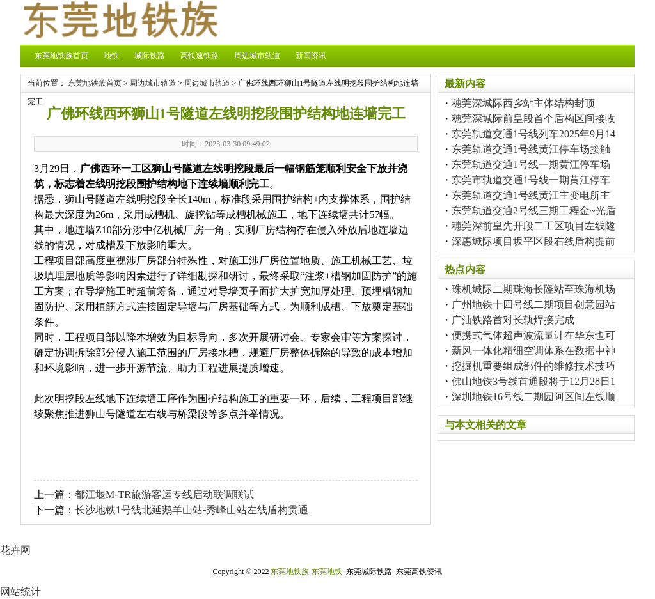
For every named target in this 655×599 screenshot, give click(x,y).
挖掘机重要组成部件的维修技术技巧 (533, 366)
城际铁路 (149, 55)
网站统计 (20, 591)
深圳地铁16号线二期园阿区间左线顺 (533, 396)
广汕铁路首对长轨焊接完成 (513, 320)
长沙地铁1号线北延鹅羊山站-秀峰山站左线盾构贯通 (191, 509)
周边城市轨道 (257, 55)
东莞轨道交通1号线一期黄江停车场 (531, 164)
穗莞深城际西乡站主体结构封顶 (523, 103)
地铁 (111, 55)
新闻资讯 (311, 55)
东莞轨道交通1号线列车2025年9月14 (533, 133)
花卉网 (15, 550)
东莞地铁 (327, 571)
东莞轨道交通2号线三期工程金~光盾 (534, 210)
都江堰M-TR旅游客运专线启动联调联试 (164, 494)
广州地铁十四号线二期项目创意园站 (533, 304)
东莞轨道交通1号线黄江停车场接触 (531, 149)
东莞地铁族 (290, 571)
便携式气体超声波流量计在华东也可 (533, 335)
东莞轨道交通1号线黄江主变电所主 (531, 195)
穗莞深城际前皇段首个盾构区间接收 (533, 118)
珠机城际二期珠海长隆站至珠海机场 (533, 289)
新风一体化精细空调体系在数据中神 (533, 350)
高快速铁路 (199, 55)
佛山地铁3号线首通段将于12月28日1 (533, 381)
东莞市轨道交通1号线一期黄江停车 (531, 180)
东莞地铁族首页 (61, 55)
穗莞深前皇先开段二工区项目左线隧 (533, 226)
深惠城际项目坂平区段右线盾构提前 (533, 241)
